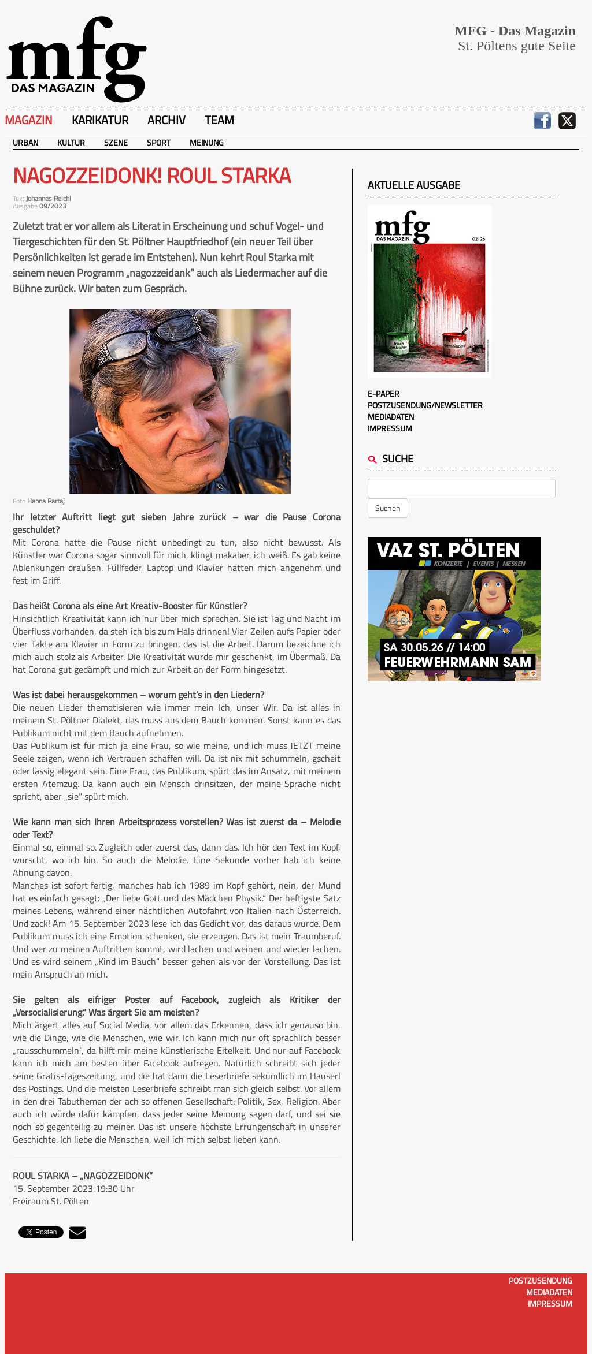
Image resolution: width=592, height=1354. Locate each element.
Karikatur (100, 120)
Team (219, 120)
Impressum (390, 428)
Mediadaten (391, 417)
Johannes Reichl (48, 198)
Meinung (207, 142)
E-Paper (383, 393)
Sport (159, 142)
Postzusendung (540, 1280)
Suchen (388, 508)
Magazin (29, 120)
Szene (116, 142)
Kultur (71, 142)
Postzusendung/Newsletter (425, 405)
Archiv (166, 120)
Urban (25, 142)
